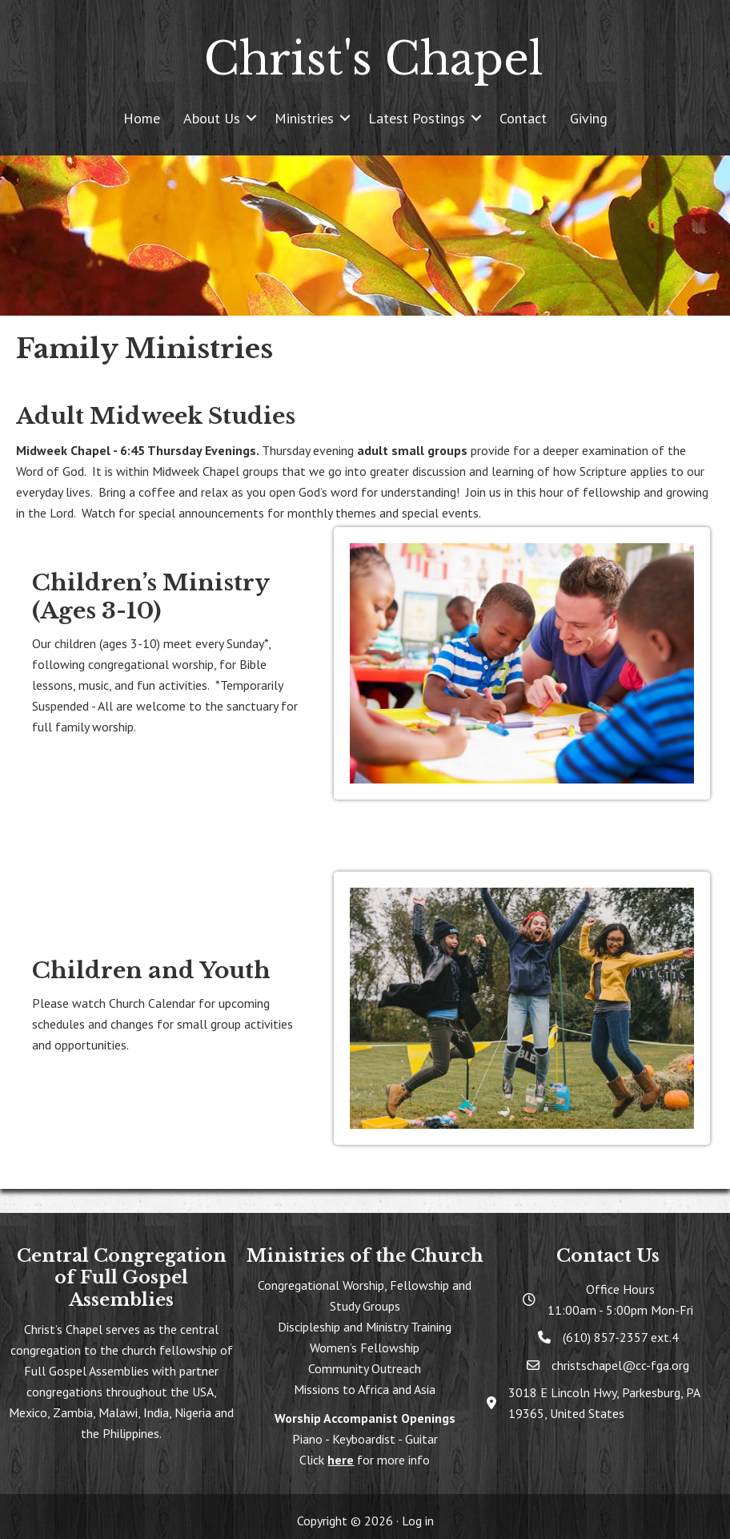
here (340, 1460)
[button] (251, 118)
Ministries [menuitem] (304, 118)
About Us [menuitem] (211, 118)
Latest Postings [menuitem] (416, 118)
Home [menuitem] (141, 118)
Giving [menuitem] (589, 118)
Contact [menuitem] (523, 118)
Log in (418, 1521)
